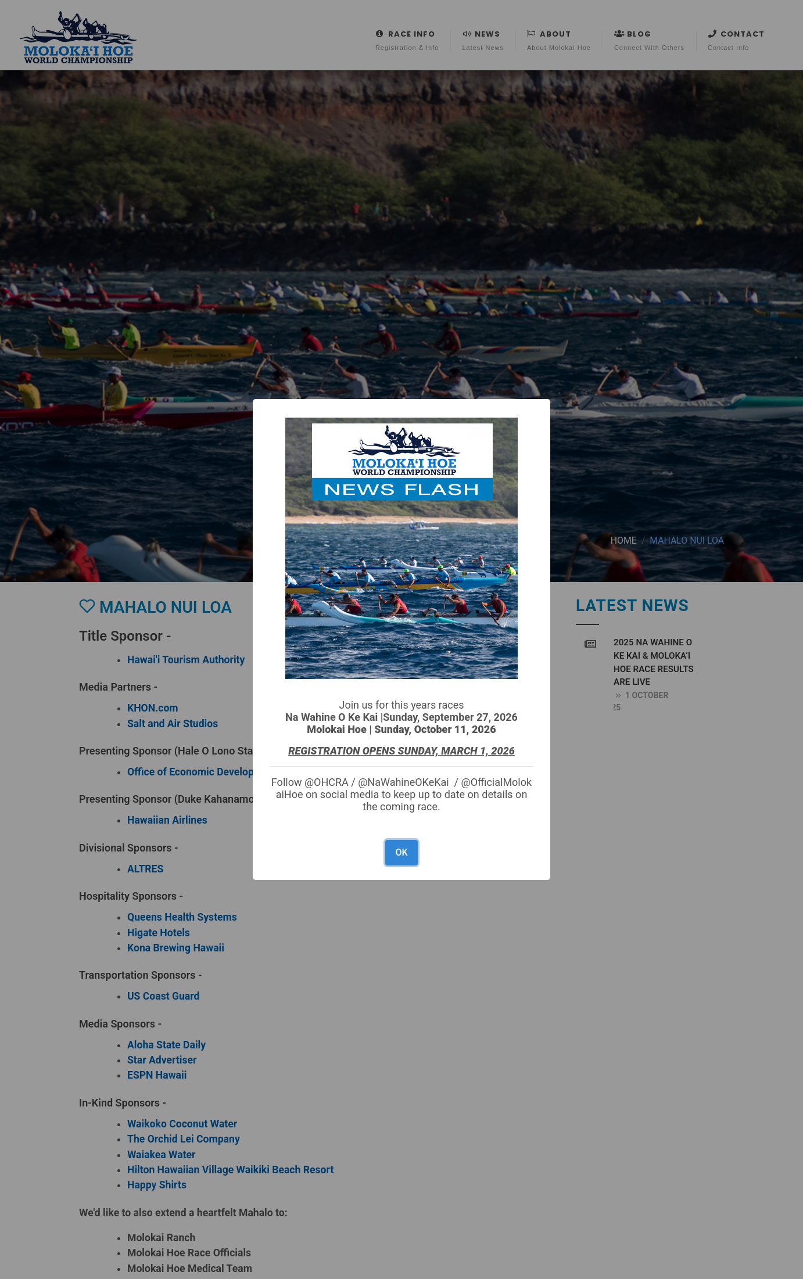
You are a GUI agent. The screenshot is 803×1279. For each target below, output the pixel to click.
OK (401, 852)
